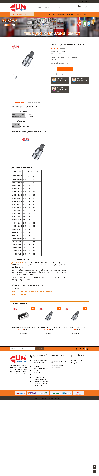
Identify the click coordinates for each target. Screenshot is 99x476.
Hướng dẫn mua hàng (77, 363)
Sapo (62, 398)
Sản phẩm (70, 14)
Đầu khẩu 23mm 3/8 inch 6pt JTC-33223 (23, 327)
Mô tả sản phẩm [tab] (18, 102)
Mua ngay (23, 333)
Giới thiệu (60, 14)
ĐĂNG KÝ (39, 349)
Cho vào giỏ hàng (65, 69)
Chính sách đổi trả (56, 367)
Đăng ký (19, 1)
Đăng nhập (12, 1)
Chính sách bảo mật (56, 359)
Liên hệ (86, 14)
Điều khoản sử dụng (76, 360)
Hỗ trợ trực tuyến (84, 1)
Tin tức (78, 14)
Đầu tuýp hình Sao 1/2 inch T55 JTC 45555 (76, 327)
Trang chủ (51, 14)
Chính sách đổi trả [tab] (33, 102)
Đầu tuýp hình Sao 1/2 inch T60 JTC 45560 (50, 327)
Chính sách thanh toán (57, 365)
